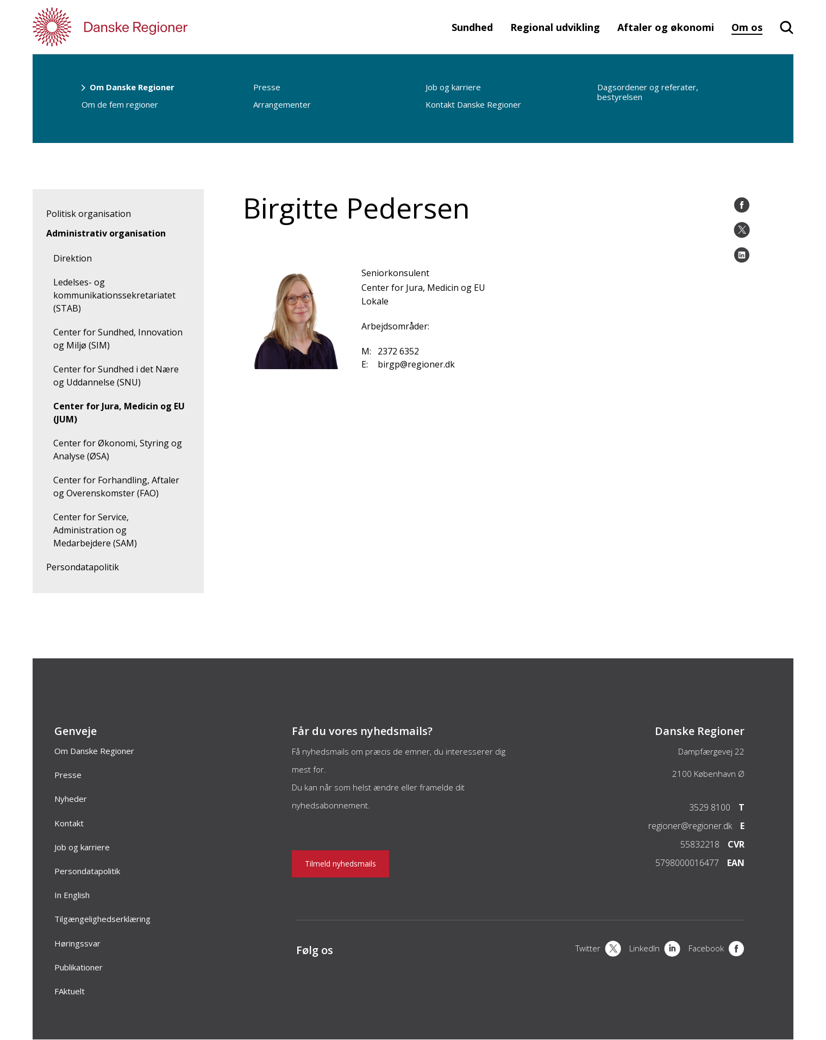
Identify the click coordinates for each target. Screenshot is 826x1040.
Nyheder (70, 798)
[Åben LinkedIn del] (742, 255)
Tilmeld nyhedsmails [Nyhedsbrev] (340, 863)
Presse (266, 87)
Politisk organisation (88, 214)
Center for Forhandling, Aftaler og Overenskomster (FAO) (116, 486)
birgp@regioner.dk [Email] (416, 364)
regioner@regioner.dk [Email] (690, 826)
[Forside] (141, 27)
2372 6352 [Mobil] (398, 351)
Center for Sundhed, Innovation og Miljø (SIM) (118, 338)
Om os (746, 27)
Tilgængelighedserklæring (102, 918)
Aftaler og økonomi (665, 27)
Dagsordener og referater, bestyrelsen (647, 92)
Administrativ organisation (106, 233)
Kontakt (69, 823)
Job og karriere (453, 87)
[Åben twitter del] (742, 230)
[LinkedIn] (654, 950)
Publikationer (78, 967)
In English (72, 894)
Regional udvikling (555, 27)
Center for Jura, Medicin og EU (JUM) (119, 412)
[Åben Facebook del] (742, 205)
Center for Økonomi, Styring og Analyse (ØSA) (117, 449)
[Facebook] (716, 950)
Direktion (72, 258)
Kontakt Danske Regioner (473, 104)
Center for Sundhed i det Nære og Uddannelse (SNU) (116, 375)
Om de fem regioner (120, 104)
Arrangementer (282, 104)
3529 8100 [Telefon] (709, 807)
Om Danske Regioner (132, 87)
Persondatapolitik (82, 567)
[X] (598, 950)
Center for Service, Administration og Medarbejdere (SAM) (95, 530)
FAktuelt (69, 991)
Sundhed (472, 27)
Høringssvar (77, 943)
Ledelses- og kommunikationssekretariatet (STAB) (114, 295)
